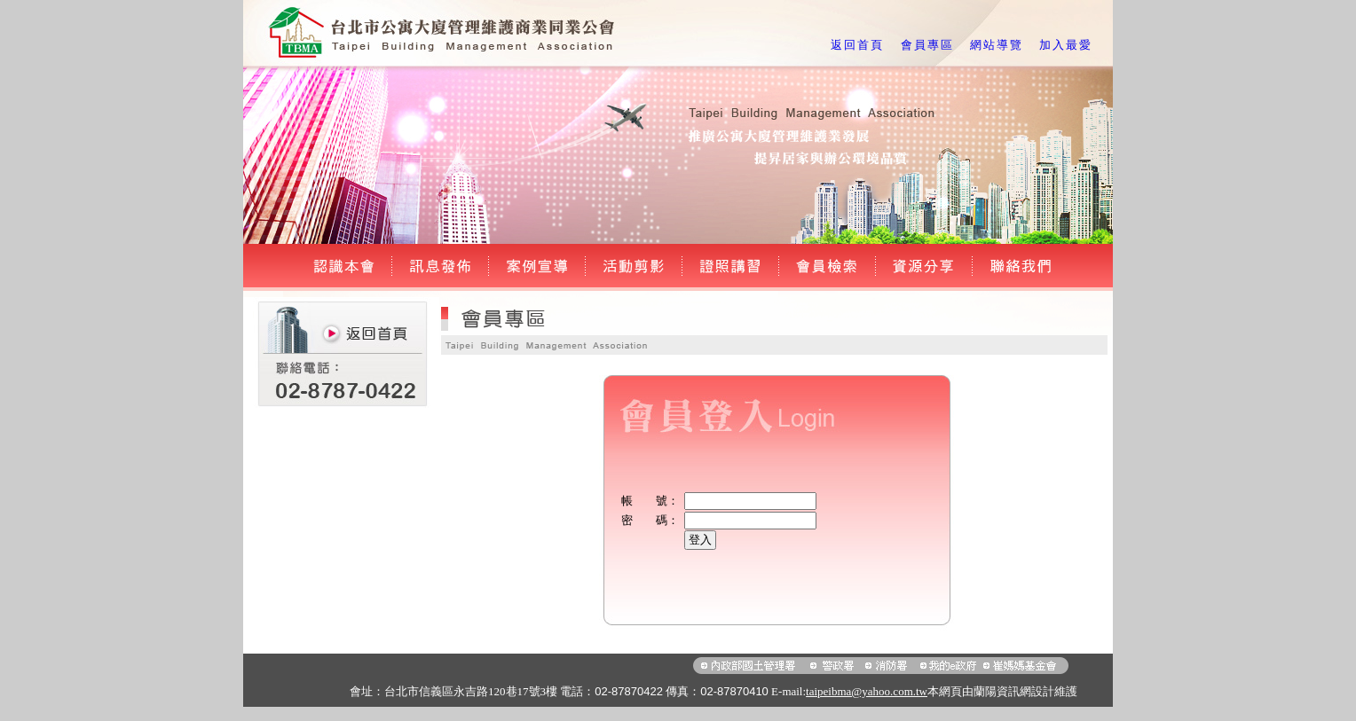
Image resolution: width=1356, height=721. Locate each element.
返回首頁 (857, 44)
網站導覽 (996, 44)
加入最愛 (1065, 44)
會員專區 (927, 44)
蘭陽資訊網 (1002, 691)
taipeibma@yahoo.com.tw (866, 691)
